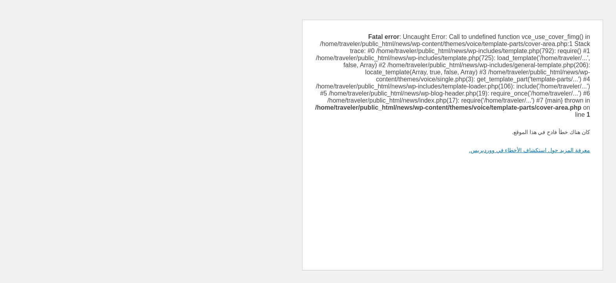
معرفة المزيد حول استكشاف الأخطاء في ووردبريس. (385, 150)
